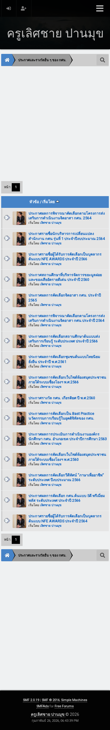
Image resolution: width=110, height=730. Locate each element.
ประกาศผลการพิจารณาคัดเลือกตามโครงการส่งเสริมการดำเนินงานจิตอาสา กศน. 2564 (66, 215)
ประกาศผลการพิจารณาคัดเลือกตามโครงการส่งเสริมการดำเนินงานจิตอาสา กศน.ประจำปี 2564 (66, 318)
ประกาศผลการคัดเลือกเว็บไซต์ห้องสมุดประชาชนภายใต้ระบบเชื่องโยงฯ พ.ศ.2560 (67, 456)
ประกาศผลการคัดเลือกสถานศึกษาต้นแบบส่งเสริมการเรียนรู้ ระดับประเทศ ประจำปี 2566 (64, 338)
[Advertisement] (55, 123)
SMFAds (42, 706)
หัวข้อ (34, 202)
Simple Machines (74, 700)
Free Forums (64, 706)
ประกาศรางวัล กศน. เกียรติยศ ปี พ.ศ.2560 (61, 398)
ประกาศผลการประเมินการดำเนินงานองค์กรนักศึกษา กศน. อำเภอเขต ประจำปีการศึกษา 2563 (67, 436)
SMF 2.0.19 (31, 700)
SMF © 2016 (51, 700)
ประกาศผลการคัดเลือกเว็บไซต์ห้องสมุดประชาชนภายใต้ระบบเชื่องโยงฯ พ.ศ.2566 (67, 379)
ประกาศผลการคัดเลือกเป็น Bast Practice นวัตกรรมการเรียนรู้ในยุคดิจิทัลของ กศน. (61, 416)
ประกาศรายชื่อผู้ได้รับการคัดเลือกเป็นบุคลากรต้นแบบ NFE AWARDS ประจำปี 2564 (64, 518)
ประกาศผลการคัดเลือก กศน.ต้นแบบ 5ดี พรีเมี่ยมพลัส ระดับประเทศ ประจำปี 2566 (66, 498)
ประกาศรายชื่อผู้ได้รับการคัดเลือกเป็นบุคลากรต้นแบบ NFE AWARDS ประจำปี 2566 (64, 256)
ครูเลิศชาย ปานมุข (48, 714)
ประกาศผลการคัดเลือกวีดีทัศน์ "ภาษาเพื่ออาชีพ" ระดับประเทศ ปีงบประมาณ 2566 (66, 477)
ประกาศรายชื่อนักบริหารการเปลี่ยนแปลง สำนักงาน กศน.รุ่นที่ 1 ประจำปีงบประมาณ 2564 (66, 236)
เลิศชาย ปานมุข (50, 223)
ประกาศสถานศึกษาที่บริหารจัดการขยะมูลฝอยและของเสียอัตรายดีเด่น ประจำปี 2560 (65, 277)
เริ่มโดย (50, 202)
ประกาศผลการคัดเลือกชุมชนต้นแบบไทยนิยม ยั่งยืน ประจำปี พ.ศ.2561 (64, 359)
